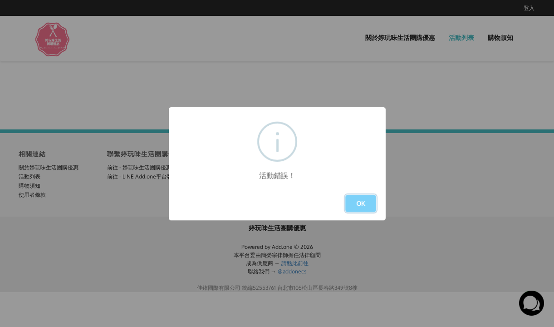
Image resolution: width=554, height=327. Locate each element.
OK (360, 203)
